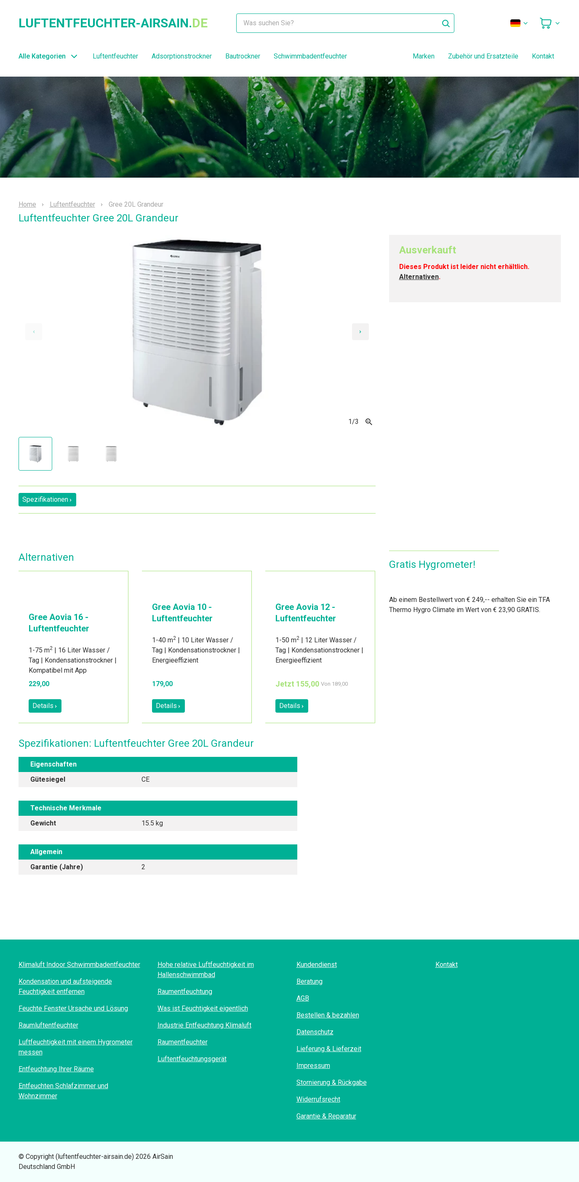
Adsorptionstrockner (182, 56)
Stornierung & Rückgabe (331, 1082)
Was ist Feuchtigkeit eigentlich (202, 1008)
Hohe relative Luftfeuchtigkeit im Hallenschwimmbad (205, 970)
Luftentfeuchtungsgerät (192, 1059)
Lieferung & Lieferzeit (328, 1049)
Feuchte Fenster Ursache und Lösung (73, 1008)
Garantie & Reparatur (326, 1116)
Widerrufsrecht (318, 1099)
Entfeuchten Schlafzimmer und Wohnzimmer (63, 1091)
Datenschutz (315, 1032)
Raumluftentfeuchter (48, 1025)
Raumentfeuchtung (184, 992)
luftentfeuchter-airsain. (113, 23)
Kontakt (543, 56)
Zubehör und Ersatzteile (483, 56)
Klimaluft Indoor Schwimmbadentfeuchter (79, 965)
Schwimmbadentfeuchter (310, 56)
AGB (302, 998)
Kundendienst (316, 965)
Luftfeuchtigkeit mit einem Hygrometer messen (76, 1047)
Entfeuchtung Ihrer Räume (56, 1069)
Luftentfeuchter (115, 56)
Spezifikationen (47, 499)
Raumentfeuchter (182, 1042)
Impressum (313, 1066)
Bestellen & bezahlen (327, 1015)
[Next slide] (360, 331)
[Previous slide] (33, 331)
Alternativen (419, 277)
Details (45, 706)
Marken (424, 56)
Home (27, 204)
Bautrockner (242, 56)
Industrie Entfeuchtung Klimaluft (204, 1025)
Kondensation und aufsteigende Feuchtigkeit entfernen (65, 986)
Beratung (309, 981)
